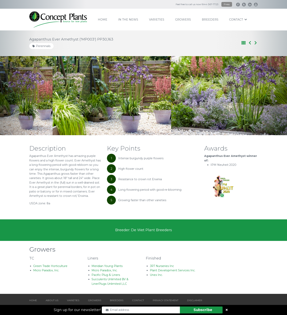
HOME (33, 300)
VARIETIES (73, 300)
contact (238, 19)
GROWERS (94, 300)
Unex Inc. (156, 275)
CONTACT (138, 300)
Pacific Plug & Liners (106, 275)
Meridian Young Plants (107, 266)
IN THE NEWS (128, 19)
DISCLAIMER (194, 300)
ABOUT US (52, 300)
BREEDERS (116, 300)
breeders (210, 19)
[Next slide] (265, 95)
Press (227, 4)
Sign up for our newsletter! (77, 310)
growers (183, 19)
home (102, 19)
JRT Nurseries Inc (162, 266)
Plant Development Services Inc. (172, 270)
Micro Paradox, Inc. (46, 270)
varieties (156, 19)
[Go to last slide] (21, 95)
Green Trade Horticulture (50, 266)
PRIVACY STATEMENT (165, 300)
